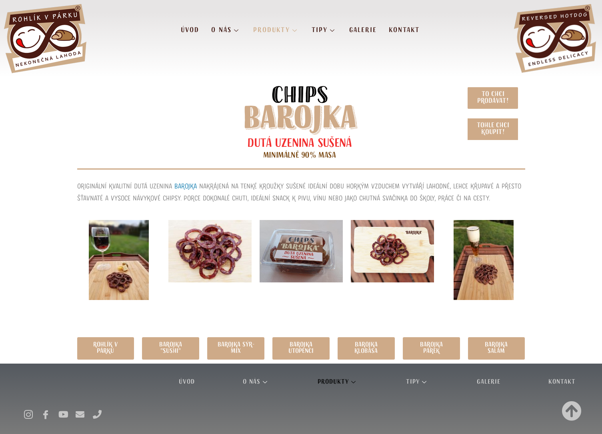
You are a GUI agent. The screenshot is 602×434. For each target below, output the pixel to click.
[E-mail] (79, 412)
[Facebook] (45, 412)
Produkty (276, 29)
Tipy (324, 29)
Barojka (185, 187)
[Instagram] (28, 412)
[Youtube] (62, 412)
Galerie (363, 29)
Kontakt (404, 29)
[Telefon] (96, 412)
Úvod (190, 29)
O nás (226, 29)
